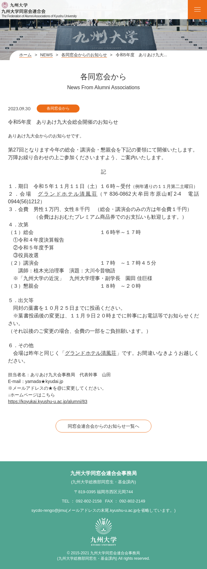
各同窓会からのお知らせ (84, 54)
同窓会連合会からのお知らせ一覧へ (103, 426)
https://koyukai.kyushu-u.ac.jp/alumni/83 (47, 401)
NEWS (46, 54)
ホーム (25, 54)
